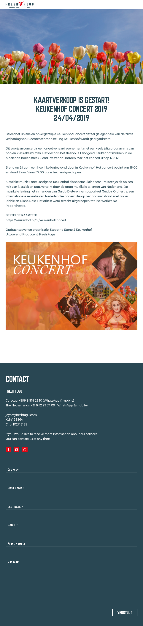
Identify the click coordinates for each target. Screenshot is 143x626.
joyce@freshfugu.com (21, 412)
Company (13, 467)
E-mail (12, 523)
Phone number (16, 541)
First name (15, 486)
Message (13, 560)
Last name (15, 504)
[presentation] (34, 585)
